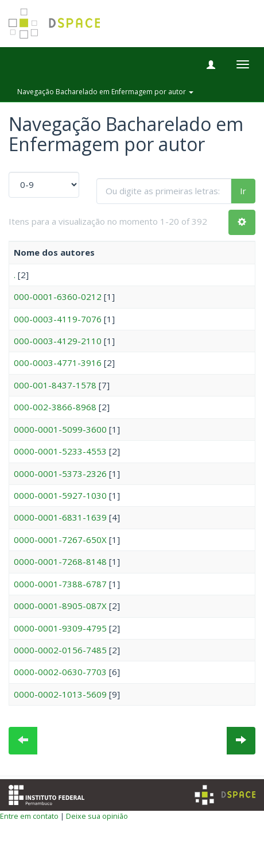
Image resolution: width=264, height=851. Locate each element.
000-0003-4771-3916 (58, 362)
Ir (243, 191)
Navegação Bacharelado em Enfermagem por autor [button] (105, 92)
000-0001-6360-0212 (58, 296)
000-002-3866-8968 (55, 407)
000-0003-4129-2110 (58, 340)
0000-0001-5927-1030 (60, 495)
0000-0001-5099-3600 (60, 429)
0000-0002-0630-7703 (60, 671)
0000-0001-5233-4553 (60, 451)
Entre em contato (29, 816)
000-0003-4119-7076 (58, 319)
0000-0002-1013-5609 (60, 694)
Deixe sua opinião (97, 816)
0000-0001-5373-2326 (60, 473)
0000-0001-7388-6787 (60, 584)
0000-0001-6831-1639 (60, 517)
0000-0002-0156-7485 (60, 650)
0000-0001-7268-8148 (60, 561)
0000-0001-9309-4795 (60, 628)
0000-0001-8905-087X (60, 605)
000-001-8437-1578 (55, 385)
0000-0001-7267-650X (60, 539)
